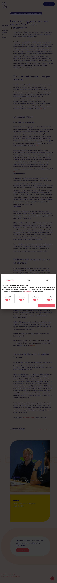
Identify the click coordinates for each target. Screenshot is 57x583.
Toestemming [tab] (10, 280)
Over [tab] (47, 280)
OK (46, 305)
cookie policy (28, 291)
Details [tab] (28, 280)
